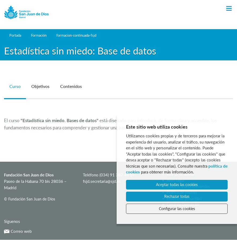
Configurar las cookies (177, 208)
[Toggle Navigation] (229, 8)
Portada (15, 35)
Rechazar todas (176, 196)
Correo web (18, 231)
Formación (39, 35)
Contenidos (71, 86)
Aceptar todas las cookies (177, 184)
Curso (15, 86)
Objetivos (40, 86)
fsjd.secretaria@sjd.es (102, 181)
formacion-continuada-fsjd (76, 35)
